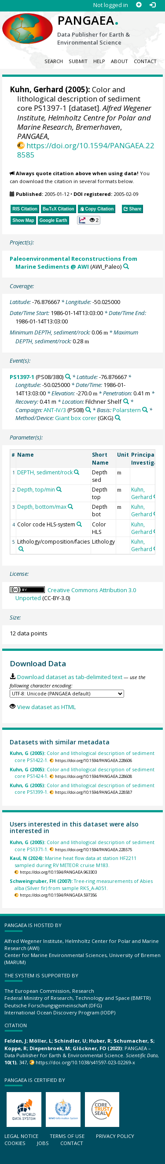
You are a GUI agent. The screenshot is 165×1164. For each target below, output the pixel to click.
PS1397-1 (22, 377)
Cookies (15, 1143)
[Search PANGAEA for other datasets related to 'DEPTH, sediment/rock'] (76, 472)
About (119, 61)
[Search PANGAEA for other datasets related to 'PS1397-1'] (68, 376)
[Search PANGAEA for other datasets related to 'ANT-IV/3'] (88, 410)
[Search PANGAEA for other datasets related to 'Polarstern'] (145, 410)
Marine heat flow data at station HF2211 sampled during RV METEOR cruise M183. (73, 861)
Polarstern (127, 410)
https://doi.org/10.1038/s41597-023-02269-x (85, 1062)
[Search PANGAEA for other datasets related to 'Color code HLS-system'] (79, 524)
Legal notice (21, 1136)
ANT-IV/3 (55, 410)
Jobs (43, 1143)
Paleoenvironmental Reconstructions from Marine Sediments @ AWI (73, 263)
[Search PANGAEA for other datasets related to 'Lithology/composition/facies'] (21, 549)
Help (99, 61)
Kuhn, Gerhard (36, 89)
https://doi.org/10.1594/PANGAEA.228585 (85, 150)
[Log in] (152, 5)
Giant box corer (75, 418)
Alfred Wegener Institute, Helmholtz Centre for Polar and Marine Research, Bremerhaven (84, 117)
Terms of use (67, 1136)
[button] (88, 220)
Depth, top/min (36, 489)
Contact (145, 61)
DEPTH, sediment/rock (45, 472)
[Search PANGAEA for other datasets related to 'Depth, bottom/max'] (70, 506)
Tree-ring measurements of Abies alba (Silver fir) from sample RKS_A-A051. (81, 884)
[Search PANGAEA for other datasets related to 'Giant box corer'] (118, 418)
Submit (78, 61)
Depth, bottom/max (41, 507)
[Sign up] (139, 5)
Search (53, 61)
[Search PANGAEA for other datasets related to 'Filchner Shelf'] (126, 401)
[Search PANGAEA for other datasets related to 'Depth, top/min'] (59, 489)
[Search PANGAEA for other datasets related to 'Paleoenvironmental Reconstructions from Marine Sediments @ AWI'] (126, 266)
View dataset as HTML (46, 707)
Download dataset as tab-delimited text (69, 677)
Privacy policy (115, 1136)
